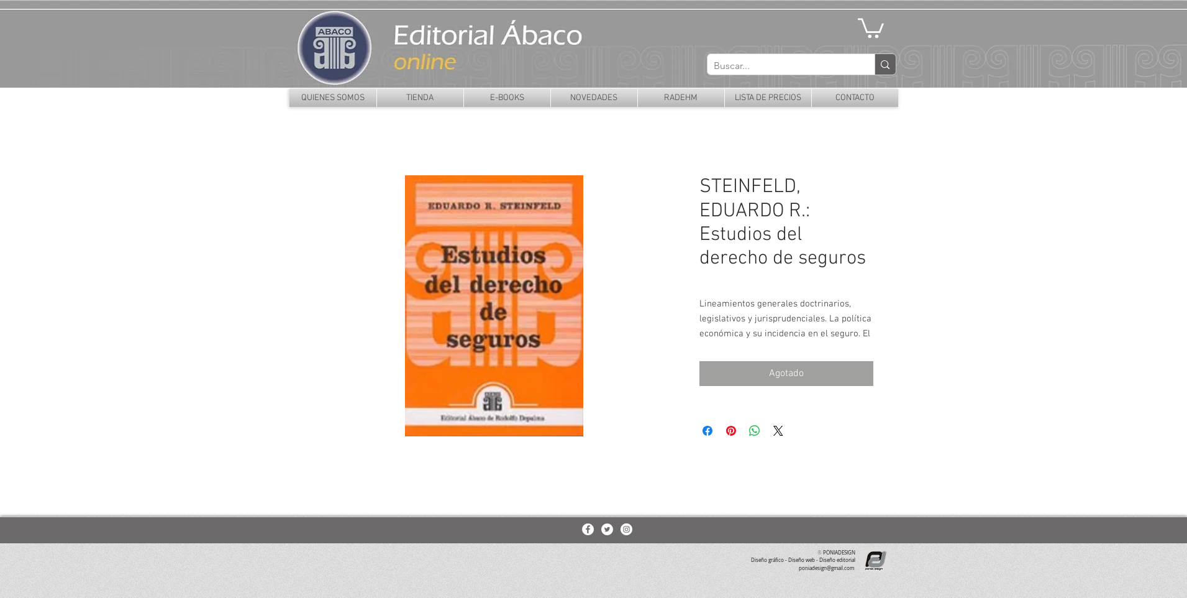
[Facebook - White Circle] (588, 529)
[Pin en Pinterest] (731, 430)
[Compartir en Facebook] (707, 430)
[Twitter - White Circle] (607, 529)
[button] (871, 27)
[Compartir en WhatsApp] (754, 430)
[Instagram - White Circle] (626, 529)
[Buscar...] (781, 66)
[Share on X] (778, 430)
